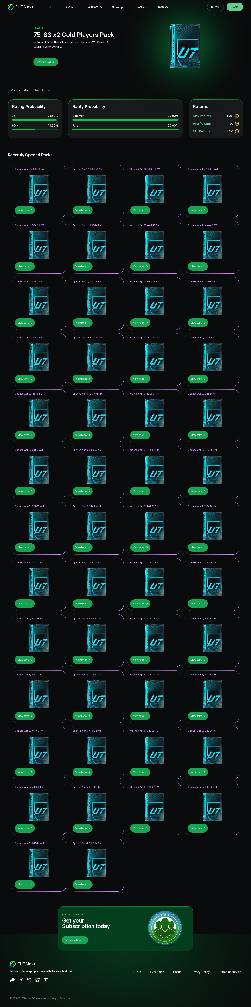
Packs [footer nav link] (177, 972)
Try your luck (46, 61)
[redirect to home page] (20, 7)
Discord (215, 6)
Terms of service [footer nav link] (230, 972)
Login (235, 6)
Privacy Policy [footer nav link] (200, 972)
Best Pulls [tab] (42, 90)
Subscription (119, 7)
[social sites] (12, 980)
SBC (51, 7)
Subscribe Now (75, 940)
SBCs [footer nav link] (137, 972)
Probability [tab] (19, 90)
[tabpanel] (125, 118)
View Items (25, 210)
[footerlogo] (44, 964)
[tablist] (125, 90)
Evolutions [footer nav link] (157, 972)
